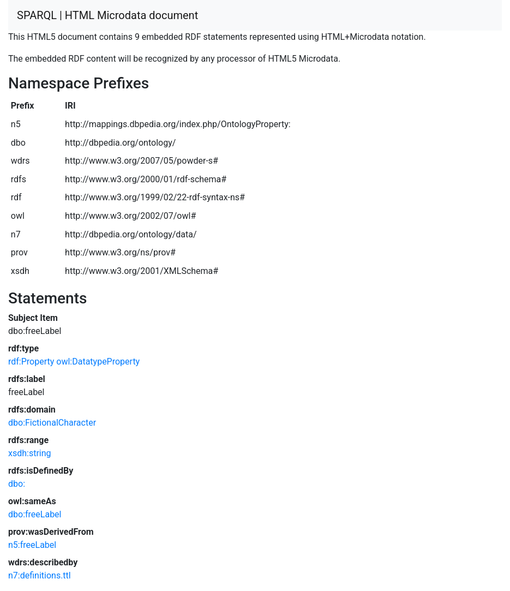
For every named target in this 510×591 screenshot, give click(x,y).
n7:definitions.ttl (39, 575)
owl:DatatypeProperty (98, 361)
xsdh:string (29, 453)
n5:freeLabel (32, 545)
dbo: (16, 484)
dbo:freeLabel (35, 514)
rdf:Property (31, 361)
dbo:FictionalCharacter (52, 422)
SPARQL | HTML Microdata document (107, 15)
